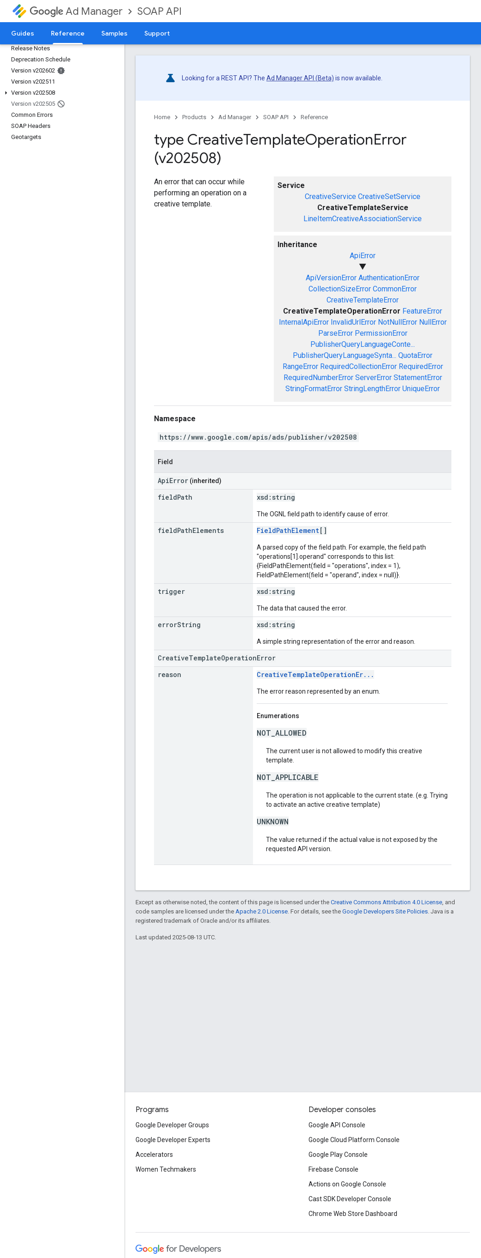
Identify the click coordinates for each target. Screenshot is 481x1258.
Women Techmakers (166, 1169)
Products (194, 117)
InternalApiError (304, 322)
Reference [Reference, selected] (68, 33)
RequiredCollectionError (358, 366)
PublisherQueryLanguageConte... (362, 344)
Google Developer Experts (173, 1139)
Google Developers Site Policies (385, 911)
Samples (114, 33)
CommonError (395, 288)
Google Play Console (338, 1154)
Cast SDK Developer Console (349, 1199)
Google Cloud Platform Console (354, 1139)
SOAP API (159, 11)
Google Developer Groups (172, 1125)
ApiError (363, 255)
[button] (60, 92)
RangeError (300, 366)
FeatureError (422, 311)
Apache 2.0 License (261, 911)
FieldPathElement (288, 530)
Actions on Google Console (347, 1184)
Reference (314, 117)
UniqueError (421, 388)
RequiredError (421, 366)
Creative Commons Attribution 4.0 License (386, 902)
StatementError (418, 377)
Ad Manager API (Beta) (300, 78)
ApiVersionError (331, 277)
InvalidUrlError (353, 322)
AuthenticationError (388, 277)
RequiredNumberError (318, 377)
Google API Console (336, 1125)
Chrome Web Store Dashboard (352, 1213)
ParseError (335, 333)
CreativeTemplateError (363, 300)
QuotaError (415, 355)
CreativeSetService (389, 196)
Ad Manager (76, 11)
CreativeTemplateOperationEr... (315, 674)
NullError (433, 322)
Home (162, 117)
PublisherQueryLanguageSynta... (344, 355)
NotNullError (397, 322)
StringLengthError (372, 388)
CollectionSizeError (339, 288)
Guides (22, 33)
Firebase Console (333, 1169)
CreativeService (330, 196)
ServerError (373, 377)
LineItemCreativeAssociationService (362, 218)
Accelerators (154, 1154)
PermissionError (381, 333)
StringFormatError (313, 388)
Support (157, 33)
